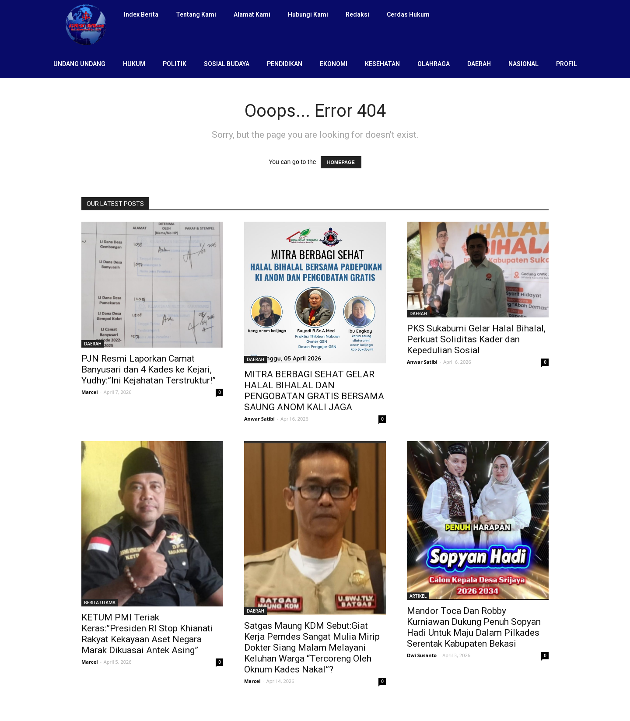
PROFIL (566, 63)
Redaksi (357, 14)
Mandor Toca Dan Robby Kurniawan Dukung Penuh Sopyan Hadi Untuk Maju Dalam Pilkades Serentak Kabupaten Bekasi (474, 627)
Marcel (89, 392)
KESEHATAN (382, 63)
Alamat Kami (252, 14)
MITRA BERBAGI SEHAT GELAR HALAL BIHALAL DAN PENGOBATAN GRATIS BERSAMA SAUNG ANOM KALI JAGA (314, 390)
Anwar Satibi (259, 418)
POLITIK (174, 63)
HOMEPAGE (341, 162)
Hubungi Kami (308, 14)
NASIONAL (523, 63)
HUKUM (134, 63)
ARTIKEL (418, 596)
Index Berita (141, 14)
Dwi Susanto (422, 655)
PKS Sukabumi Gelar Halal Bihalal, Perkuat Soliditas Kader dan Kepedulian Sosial (476, 339)
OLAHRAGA (433, 63)
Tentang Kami (196, 14)
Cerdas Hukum (408, 14)
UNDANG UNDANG (79, 63)
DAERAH (479, 63)
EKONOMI (333, 63)
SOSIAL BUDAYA (226, 63)
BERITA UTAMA (100, 602)
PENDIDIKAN (284, 63)
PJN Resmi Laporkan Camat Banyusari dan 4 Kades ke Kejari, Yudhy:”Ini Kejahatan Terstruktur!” (148, 369)
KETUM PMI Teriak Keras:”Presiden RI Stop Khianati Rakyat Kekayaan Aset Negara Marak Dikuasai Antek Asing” (147, 633)
